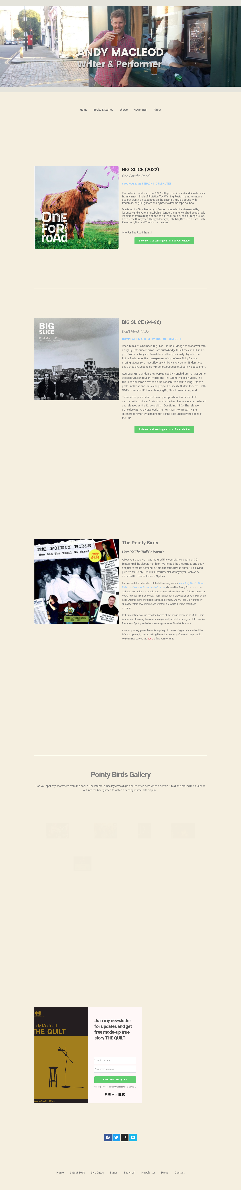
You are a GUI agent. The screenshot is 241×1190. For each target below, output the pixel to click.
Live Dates (97, 1172)
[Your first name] (115, 1060)
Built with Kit (115, 1094)
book (150, 638)
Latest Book (77, 1172)
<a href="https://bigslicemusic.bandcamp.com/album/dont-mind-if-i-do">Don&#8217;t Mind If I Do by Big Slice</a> (76, 439)
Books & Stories (103, 109)
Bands (114, 1172)
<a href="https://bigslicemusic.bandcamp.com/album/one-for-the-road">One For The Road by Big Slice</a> (76, 255)
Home (83, 109)
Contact (180, 1172)
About (157, 109)
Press (164, 1172)
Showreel (129, 1172)
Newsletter (140, 109)
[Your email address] (115, 1069)
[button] (164, 240)
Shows (123, 109)
